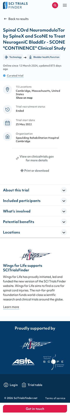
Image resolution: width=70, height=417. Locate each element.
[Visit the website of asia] (19, 360)
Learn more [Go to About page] (11, 307)
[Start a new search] (55, 5)
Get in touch (35, 408)
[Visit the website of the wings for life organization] (35, 343)
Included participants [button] (22, 200)
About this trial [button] (16, 190)
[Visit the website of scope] (50, 360)
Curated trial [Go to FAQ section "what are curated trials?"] (15, 75)
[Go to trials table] (32, 384)
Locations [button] (11, 232)
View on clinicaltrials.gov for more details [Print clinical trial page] (37, 158)
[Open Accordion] (64, 190)
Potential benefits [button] (18, 222)
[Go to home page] (19, 5)
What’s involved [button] (17, 211)
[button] (65, 5)
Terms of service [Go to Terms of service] (55, 398)
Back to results (16, 19)
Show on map (24, 97)
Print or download (36, 170)
